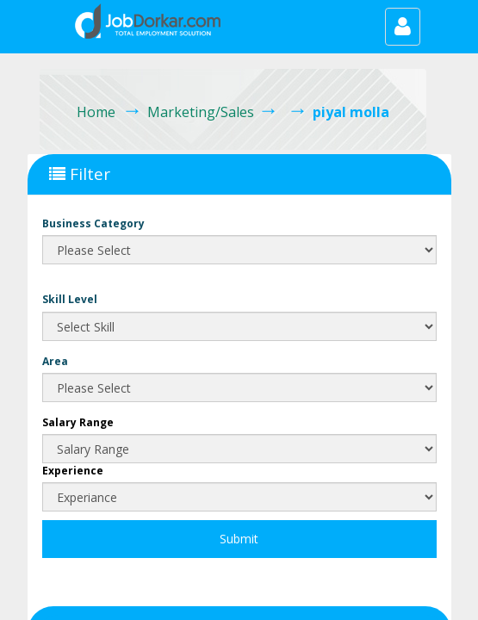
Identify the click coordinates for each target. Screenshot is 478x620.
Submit (239, 538)
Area (55, 361)
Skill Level (69, 299)
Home (96, 111)
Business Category (93, 223)
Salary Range (78, 422)
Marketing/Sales (200, 111)
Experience (72, 470)
